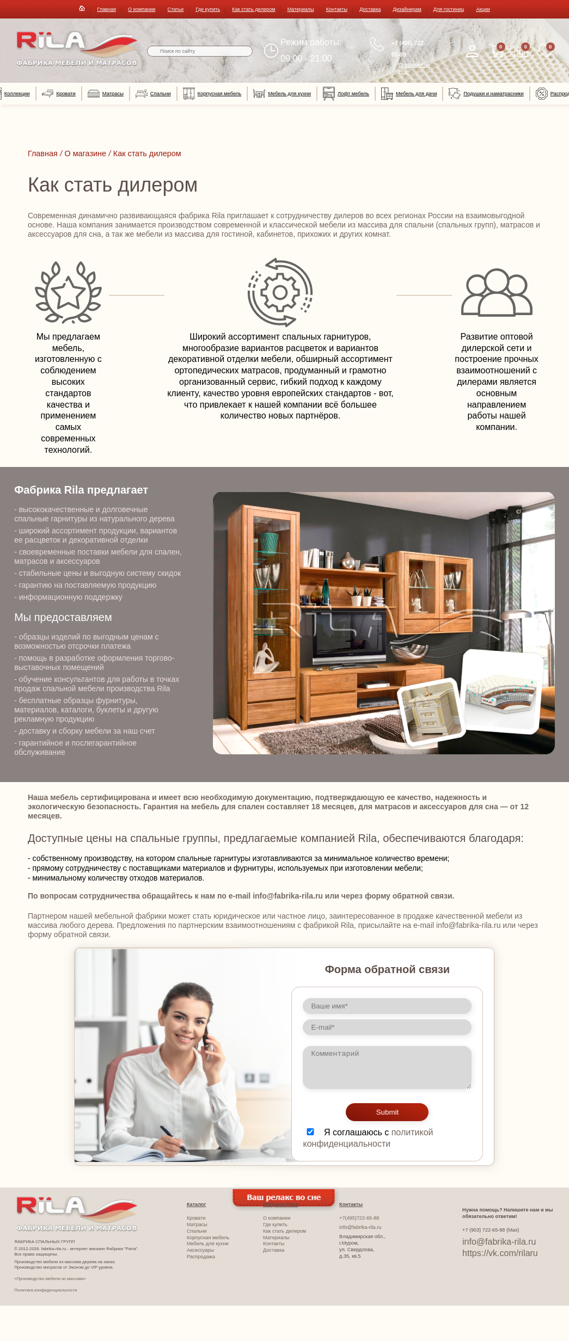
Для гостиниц (448, 9)
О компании (141, 9)
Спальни (153, 94)
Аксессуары (200, 1250)
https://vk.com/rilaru (500, 1253)
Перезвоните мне (414, 68)
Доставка (370, 9)
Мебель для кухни (282, 94)
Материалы (300, 9)
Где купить (207, 9)
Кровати (59, 94)
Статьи (176, 9)
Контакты (336, 9)
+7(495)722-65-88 (359, 1218)
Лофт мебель (346, 94)
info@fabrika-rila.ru (360, 1227)
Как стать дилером (253, 9)
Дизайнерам (407, 9)
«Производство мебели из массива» (50, 1278)
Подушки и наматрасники (486, 94)
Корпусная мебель (212, 94)
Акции (483, 9)
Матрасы (106, 94)
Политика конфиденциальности (45, 1290)
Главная (106, 9)
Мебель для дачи (409, 94)
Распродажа (201, 1256)
